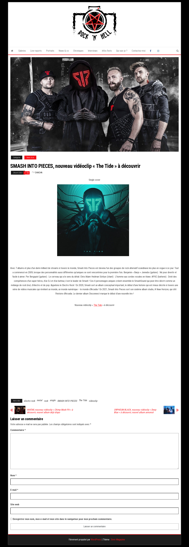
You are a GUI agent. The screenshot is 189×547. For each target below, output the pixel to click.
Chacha (38, 172)
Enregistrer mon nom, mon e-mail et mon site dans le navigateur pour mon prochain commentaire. (62, 519)
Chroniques (78, 50)
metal (39, 400)
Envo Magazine (118, 539)
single (53, 400)
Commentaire (18, 430)
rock (46, 400)
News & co (64, 50)
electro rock (29, 400)
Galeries (22, 50)
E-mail (14, 489)
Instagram (158, 51)
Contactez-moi (138, 50)
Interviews (92, 50)
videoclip (93, 400)
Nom (13, 475)
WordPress (96, 539)
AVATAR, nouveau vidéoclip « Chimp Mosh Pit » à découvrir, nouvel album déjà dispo (50, 411)
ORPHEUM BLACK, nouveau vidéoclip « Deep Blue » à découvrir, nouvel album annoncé (135, 411)
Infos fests (107, 50)
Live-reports (36, 50)
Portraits (50, 50)
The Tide (98, 305)
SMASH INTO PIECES (67, 400)
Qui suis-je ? (121, 50)
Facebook (151, 51)
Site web (14, 504)
